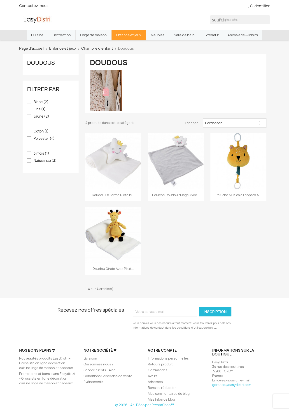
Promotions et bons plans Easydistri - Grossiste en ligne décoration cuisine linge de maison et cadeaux (47, 378)
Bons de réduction (162, 387)
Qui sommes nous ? (99, 364)
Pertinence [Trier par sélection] (234, 123)
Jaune (41, 116)
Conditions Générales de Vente (108, 376)
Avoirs (152, 376)
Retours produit (160, 364)
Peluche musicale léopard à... (238, 195)
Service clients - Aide (100, 370)
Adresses (155, 382)
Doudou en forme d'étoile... (113, 195)
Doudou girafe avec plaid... (113, 269)
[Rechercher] (240, 19)
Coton (41, 131)
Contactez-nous (34, 5)
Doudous (41, 63)
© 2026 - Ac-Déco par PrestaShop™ (144, 405)
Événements (93, 382)
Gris (40, 109)
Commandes (158, 370)
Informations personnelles (168, 358)
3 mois (41, 153)
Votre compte (162, 350)
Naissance (45, 160)
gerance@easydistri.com (231, 385)
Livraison (90, 358)
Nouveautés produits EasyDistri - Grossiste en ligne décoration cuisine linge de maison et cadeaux (46, 363)
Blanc (41, 102)
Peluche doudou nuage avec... (176, 195)
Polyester (44, 138)
